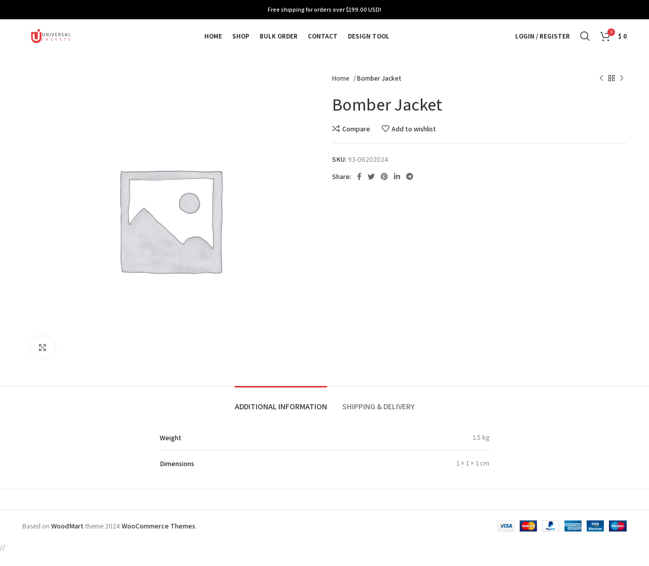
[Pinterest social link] (384, 189)
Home (341, 91)
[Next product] (622, 92)
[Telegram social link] (409, 189)
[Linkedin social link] (397, 189)
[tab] (281, 414)
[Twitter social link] (371, 189)
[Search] (585, 43)
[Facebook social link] (359, 189)
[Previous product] (601, 92)
